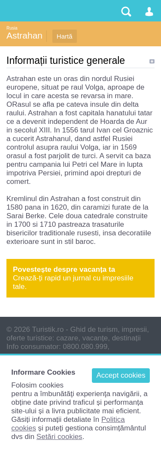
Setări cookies (59, 437)
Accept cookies (120, 375)
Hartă (65, 36)
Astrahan (24, 35)
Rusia (12, 28)
